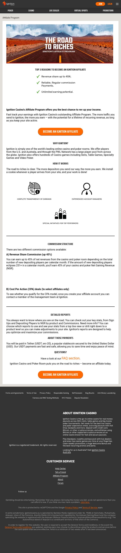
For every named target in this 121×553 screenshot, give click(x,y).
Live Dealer (54, 10)
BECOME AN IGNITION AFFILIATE (60, 131)
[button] (10, 10)
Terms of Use (32, 393)
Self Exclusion (77, 393)
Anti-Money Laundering (106, 393)
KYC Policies (66, 398)
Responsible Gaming (61, 393)
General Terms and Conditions (18, 527)
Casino (31, 10)
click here (85, 502)
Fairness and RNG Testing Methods (46, 398)
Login (110, 4)
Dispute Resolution (81, 398)
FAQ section (71, 358)
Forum (60, 483)
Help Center (60, 469)
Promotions (108, 10)
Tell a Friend (60, 472)
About (60, 480)
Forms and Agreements (14, 393)
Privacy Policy (45, 393)
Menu (117, 4)
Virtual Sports (81, 10)
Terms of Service (90, 508)
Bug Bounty (89, 393)
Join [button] (100, 4)
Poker (10, 10)
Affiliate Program (60, 476)
